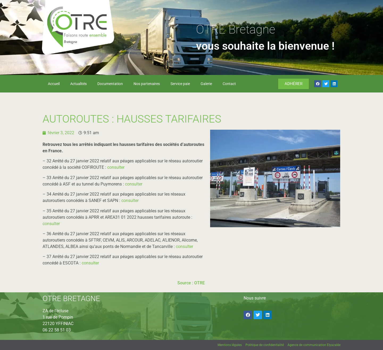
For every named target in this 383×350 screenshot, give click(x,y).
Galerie (206, 84)
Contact (229, 84)
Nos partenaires (147, 84)
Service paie (180, 84)
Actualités (78, 84)
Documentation (110, 84)
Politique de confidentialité (264, 345)
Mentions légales (230, 345)
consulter (115, 167)
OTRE (199, 282)
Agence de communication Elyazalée (314, 345)
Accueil (54, 84)
